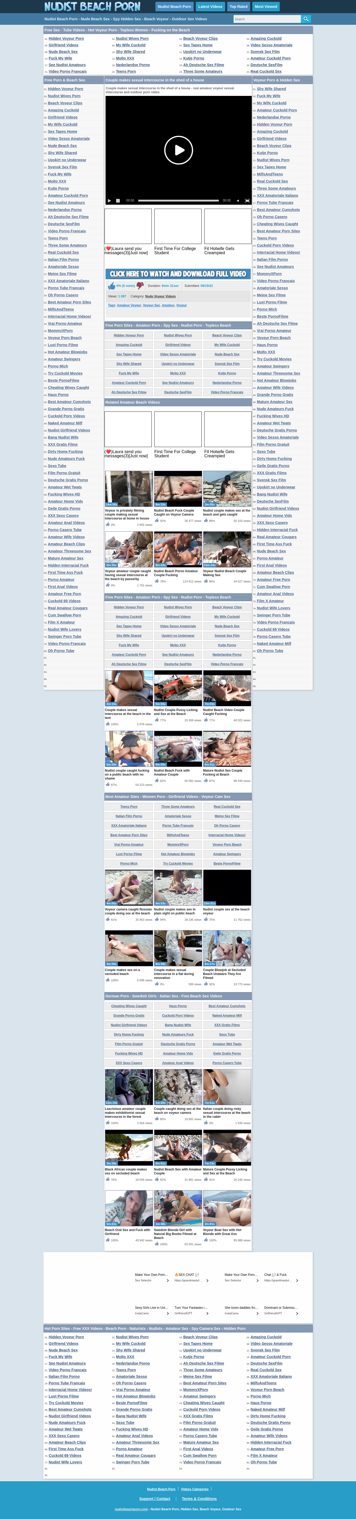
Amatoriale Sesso (63, 266)
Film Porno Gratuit (64, 473)
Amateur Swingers (64, 359)
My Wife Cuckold (131, 45)
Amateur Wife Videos (66, 537)
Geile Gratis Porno (64, 508)
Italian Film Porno (63, 259)
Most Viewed (266, 6)
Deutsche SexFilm (267, 65)
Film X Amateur (61, 622)
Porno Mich (58, 366)
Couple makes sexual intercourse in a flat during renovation (174, 974)
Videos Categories (194, 1489)
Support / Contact (154, 1499)
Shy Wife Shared (130, 52)
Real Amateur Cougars (68, 608)
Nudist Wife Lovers (65, 629)
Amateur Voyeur (129, 305)
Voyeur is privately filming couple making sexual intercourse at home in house (127, 514)
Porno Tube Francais (66, 288)
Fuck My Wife (60, 58)
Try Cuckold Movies (65, 373)
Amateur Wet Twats (65, 487)
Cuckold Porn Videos (66, 416)
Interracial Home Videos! (69, 316)
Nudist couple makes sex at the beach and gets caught (226, 512)
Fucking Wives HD (64, 494)
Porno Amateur (61, 579)
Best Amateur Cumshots (69, 402)
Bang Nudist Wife (63, 437)
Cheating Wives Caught (68, 387)
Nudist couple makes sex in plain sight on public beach (175, 911)
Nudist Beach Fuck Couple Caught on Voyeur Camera (174, 512)
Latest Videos (210, 6)
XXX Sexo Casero (63, 515)
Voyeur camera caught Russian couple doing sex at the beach (128, 911)
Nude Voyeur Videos (160, 296)
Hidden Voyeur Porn (66, 38)
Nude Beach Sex (63, 52)
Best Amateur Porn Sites (69, 302)
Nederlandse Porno (133, 65)
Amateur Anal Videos (66, 523)
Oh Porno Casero (63, 295)
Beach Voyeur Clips (200, 38)
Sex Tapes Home (198, 45)
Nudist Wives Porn (132, 38)
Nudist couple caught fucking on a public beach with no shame (127, 774)
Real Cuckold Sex (266, 71)
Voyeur (181, 305)
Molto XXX (125, 58)
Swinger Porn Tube (65, 636)
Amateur (168, 305)
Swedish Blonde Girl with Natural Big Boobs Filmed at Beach (175, 1234)
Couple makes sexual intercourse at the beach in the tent (128, 714)
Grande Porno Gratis (66, 409)
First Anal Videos (63, 587)
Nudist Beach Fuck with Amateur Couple (172, 772)
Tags (111, 305)
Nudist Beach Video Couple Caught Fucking (223, 712)
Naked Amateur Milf (65, 423)
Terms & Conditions (199, 1499)
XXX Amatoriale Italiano (68, 281)
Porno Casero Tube (65, 530)
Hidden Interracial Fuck (68, 565)
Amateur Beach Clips (66, 544)
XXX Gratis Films (63, 444)
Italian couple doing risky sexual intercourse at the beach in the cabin (226, 1113)
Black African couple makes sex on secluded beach (126, 1171)
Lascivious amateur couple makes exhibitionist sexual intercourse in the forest (125, 1113)
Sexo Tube (57, 466)
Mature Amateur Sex (66, 558)
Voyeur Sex (151, 305)
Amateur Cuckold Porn (271, 58)
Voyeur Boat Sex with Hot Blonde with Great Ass (222, 1232)
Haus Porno (58, 395)
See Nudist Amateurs (67, 65)
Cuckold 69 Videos (64, 601)
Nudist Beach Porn (174, 6)
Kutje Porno (193, 58)
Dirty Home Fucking (65, 451)
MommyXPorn (60, 331)
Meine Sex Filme (62, 274)
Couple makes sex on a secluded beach (122, 972)
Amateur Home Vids (65, 501)
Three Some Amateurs (202, 71)
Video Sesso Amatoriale (272, 45)
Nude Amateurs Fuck (66, 459)
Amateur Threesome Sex (69, 551)
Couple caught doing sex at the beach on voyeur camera (177, 1111)
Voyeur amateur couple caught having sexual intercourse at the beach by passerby (128, 575)
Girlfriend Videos (64, 45)
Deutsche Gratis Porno (68, 480)
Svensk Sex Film (265, 52)
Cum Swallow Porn (64, 615)
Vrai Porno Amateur (65, 323)
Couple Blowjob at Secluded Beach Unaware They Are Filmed (224, 974)
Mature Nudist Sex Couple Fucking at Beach (223, 772)
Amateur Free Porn (64, 594)
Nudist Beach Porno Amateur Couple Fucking (176, 573)
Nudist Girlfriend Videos (69, 430)
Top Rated (239, 6)
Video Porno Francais (68, 71)
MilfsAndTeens (61, 309)
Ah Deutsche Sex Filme (203, 65)
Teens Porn (126, 71)
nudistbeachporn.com (131, 1509)
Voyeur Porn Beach (65, 338)
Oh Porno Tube (61, 651)
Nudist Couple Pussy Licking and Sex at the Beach (176, 712)
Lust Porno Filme (63, 345)
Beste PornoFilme (63, 380)
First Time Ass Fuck (65, 572)
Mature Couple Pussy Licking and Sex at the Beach (225, 1171)
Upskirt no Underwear (202, 52)
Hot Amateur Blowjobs (68, 352)
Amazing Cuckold (266, 38)
